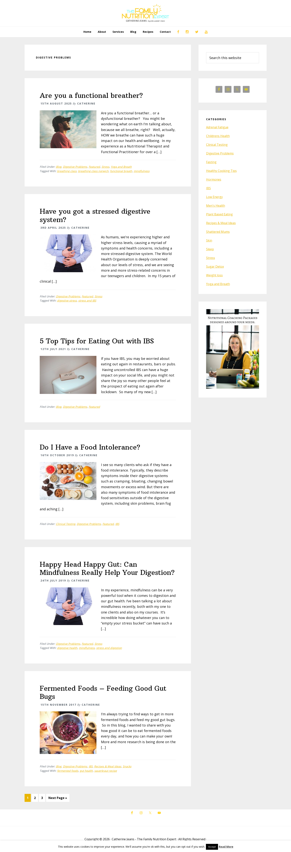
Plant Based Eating (219, 214)
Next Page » (57, 798)
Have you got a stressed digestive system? (95, 215)
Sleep (210, 249)
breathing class (67, 171)
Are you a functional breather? (91, 95)
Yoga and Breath (121, 166)
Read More (226, 846)
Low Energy (214, 197)
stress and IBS (87, 300)
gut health (86, 770)
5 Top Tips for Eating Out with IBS (97, 341)
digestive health (67, 648)
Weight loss (214, 275)
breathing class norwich (93, 171)
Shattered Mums (218, 232)
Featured (94, 166)
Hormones (213, 179)
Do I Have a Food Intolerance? (90, 447)
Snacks (127, 766)
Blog (58, 166)
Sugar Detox (215, 266)
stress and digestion (109, 648)
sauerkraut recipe (105, 770)
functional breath (121, 171)
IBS (117, 524)
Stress (105, 166)
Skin (209, 240)
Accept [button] (212, 846)
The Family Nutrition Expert (145, 13)
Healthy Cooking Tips (221, 171)
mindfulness (142, 171)
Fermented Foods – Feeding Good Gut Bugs (103, 692)
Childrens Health (218, 136)
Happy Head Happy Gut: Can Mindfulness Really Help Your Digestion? (107, 568)
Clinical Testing (65, 524)
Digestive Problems (75, 166)
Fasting (211, 162)
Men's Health (215, 205)
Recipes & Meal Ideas (107, 766)
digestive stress (67, 300)
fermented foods (67, 770)
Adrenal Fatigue (217, 127)
